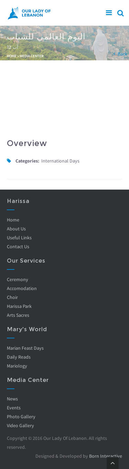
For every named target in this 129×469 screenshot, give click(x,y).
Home (12, 55)
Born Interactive (105, 456)
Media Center (32, 55)
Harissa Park (19, 306)
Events (14, 408)
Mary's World (27, 329)
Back (122, 54)
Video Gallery (20, 425)
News (12, 399)
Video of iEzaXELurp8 (64, 99)
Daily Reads (19, 357)
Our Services (26, 260)
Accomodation (22, 288)
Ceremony (17, 279)
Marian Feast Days (25, 348)
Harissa (18, 201)
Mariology (17, 366)
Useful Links (19, 237)
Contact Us (18, 246)
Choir (12, 297)
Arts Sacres (18, 315)
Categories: (27, 161)
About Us (16, 229)
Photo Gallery (21, 416)
